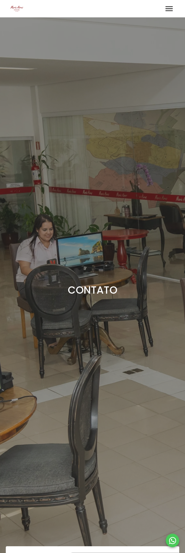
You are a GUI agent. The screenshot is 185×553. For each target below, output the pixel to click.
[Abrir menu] (169, 8)
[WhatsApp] (172, 540)
